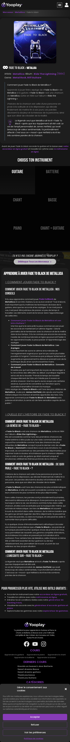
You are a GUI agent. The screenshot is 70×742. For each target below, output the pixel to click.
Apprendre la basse (46, 657)
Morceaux (8, 12)
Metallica (20, 12)
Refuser (35, 724)
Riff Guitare (34, 77)
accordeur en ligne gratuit (53, 594)
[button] (65, 689)
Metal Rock (19, 77)
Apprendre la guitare (14, 654)
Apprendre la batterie (24, 657)
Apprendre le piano (36, 654)
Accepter (35, 716)
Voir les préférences (35, 732)
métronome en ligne (46, 597)
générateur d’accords (46, 605)
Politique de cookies (33, 738)
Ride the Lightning (45, 74)
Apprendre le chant (57, 654)
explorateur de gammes (55, 611)
